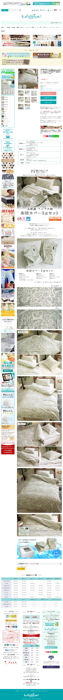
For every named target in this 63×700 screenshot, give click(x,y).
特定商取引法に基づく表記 (36, 690)
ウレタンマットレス (56, 599)
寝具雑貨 (2, 31)
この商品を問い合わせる (48, 97)
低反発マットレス (34, 599)
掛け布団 (13, 27)
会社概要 (17, 690)
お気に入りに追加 (48, 102)
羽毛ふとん (41, 578)
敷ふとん (32, 578)
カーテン (57, 27)
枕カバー (24, 599)
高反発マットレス (44, 599)
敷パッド (22, 27)
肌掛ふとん (24, 578)
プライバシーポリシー (24, 690)
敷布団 (18, 27)
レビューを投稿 (21, 568)
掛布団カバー (49, 578)
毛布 (40, 27)
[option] (28, 79)
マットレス (28, 27)
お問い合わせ (44, 690)
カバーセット (50, 88)
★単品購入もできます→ (32, 156)
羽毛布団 (8, 27)
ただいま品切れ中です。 (48, 93)
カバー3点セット (58, 90)
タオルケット (45, 27)
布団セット (3, 27)
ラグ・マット (52, 27)
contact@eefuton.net (51, 644)
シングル (44, 601)
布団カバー (33, 27)
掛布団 (15, 578)
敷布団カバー (57, 578)
